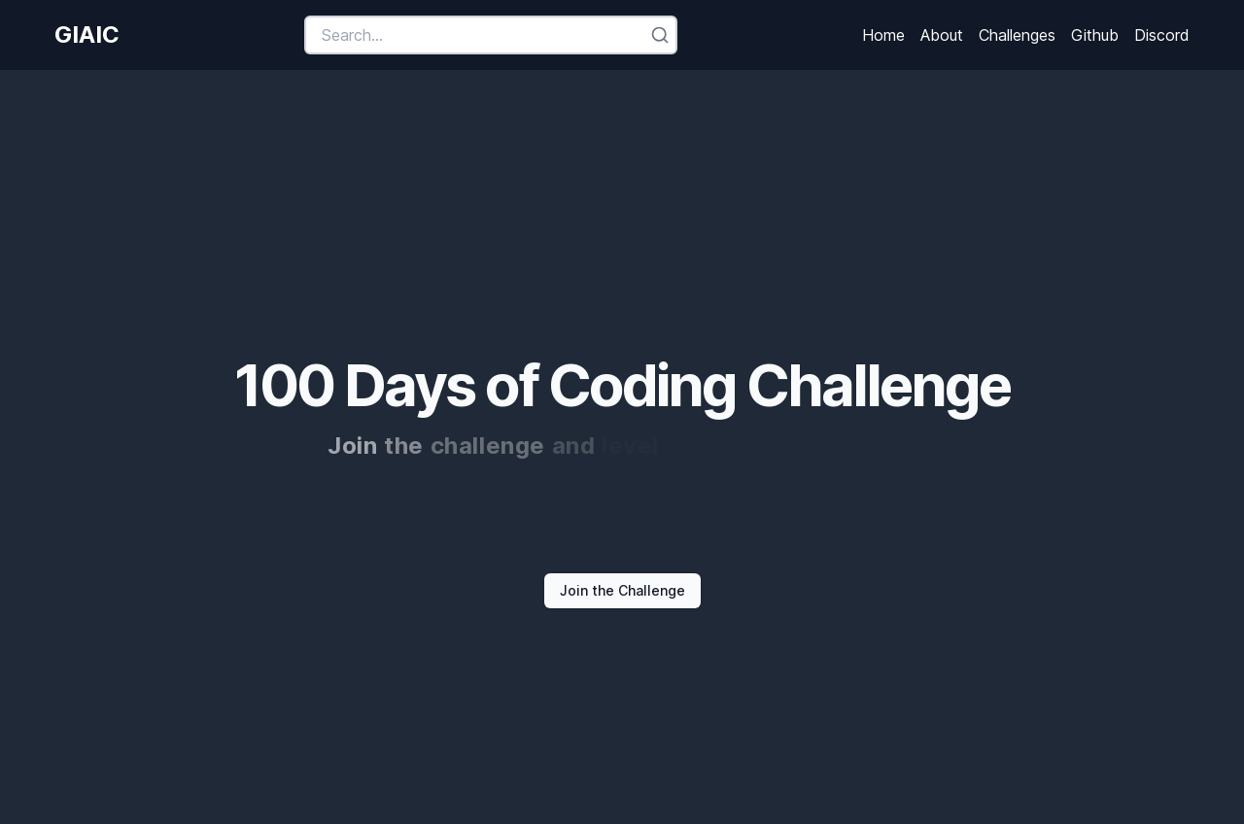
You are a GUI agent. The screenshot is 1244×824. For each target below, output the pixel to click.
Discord (1162, 35)
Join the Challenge (622, 590)
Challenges (1017, 35)
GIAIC (87, 34)
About (941, 35)
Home (883, 35)
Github (1095, 35)
